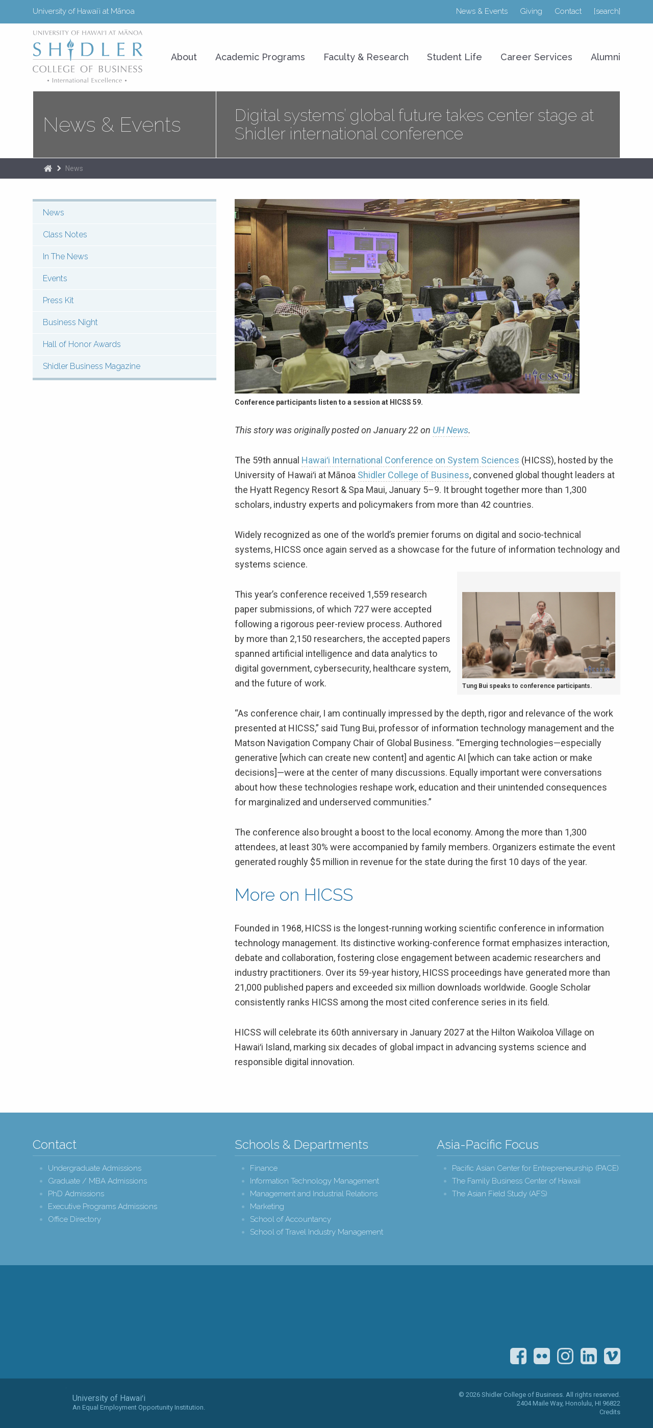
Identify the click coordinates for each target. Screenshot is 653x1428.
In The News (65, 256)
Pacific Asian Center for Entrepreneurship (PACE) (535, 1168)
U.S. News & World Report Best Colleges (547, 1310)
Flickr (542, 1356)
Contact (568, 11)
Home (48, 168)
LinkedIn (589, 1356)
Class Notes (65, 234)
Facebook (518, 1356)
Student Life (454, 57)
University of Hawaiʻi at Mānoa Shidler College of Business (88, 56)
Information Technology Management (314, 1181)
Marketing (267, 1206)
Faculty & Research (366, 57)
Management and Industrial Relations (314, 1194)
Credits (609, 1412)
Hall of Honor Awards (82, 344)
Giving (531, 11)
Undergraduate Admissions (94, 1168)
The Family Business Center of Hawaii (516, 1181)
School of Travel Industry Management (316, 1232)
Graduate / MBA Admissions (97, 1181)
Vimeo (612, 1356)
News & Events (482, 11)
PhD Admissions (76, 1194)
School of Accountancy (290, 1219)
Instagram (565, 1356)
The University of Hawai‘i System (49, 1402)
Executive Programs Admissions (102, 1206)
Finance (264, 1168)
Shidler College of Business (413, 475)
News (74, 168)
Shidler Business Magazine (91, 366)
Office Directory (74, 1219)
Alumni (605, 57)
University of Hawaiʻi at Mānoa (84, 11)
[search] (607, 11)
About (184, 57)
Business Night (70, 322)
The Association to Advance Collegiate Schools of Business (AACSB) (601, 1310)
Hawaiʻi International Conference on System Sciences (410, 460)
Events (55, 278)
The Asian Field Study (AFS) (499, 1194)
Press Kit (58, 300)
